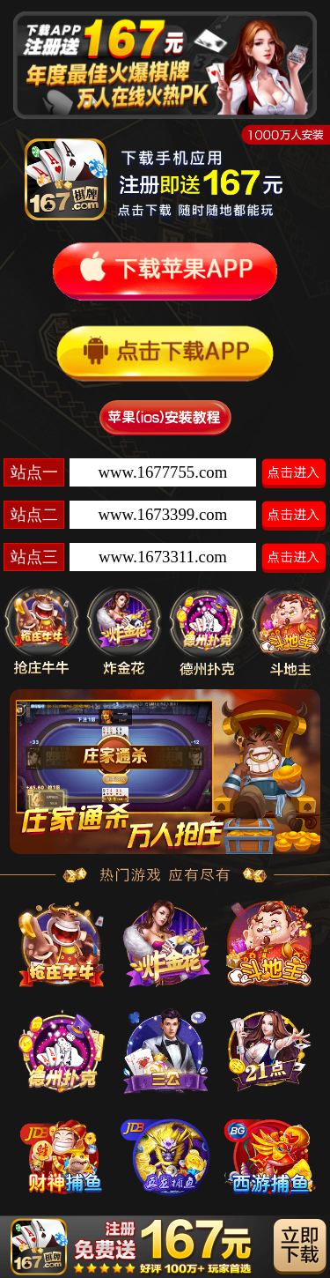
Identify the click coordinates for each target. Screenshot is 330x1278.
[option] (165, 772)
